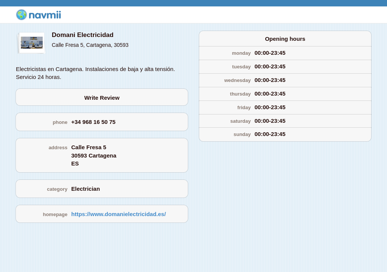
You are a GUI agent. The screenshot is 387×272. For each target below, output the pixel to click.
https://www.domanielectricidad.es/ (118, 214)
